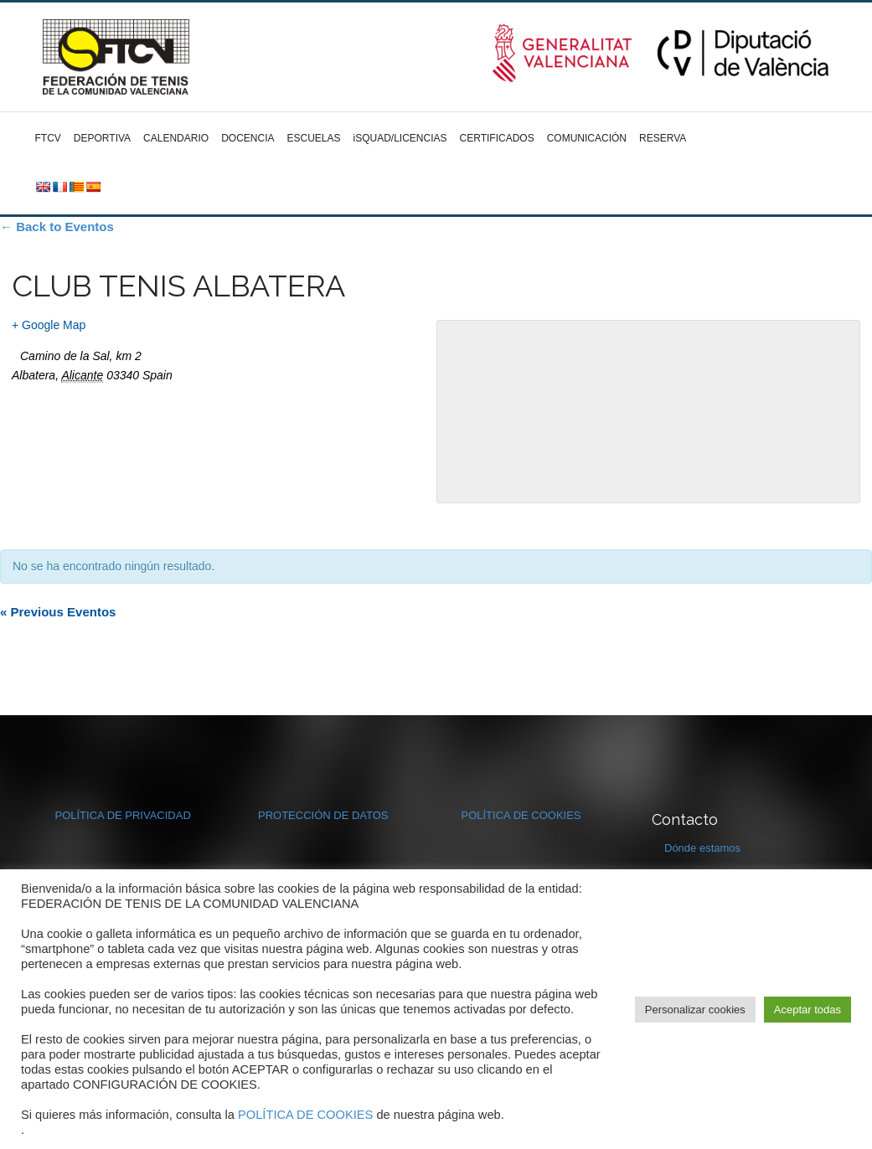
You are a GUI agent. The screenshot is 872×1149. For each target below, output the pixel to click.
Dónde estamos (702, 848)
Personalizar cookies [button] (695, 1009)
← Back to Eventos (57, 226)
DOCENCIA (247, 138)
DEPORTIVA (102, 138)
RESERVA (662, 138)
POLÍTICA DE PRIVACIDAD (123, 815)
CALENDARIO (176, 138)
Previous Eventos (58, 612)
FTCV (48, 138)
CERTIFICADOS (497, 138)
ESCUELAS (313, 138)
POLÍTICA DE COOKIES (521, 815)
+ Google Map (48, 325)
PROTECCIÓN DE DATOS (323, 815)
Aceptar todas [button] (807, 1009)
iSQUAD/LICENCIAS (400, 138)
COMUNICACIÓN (587, 138)
